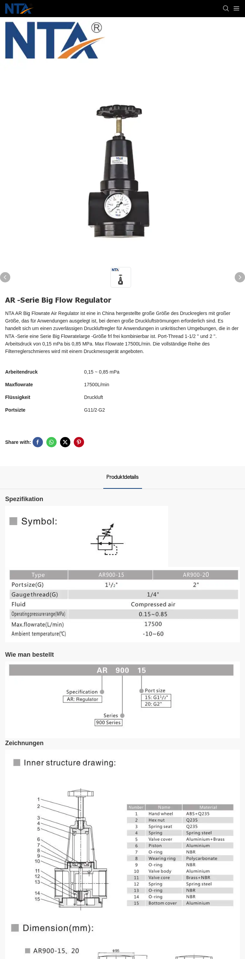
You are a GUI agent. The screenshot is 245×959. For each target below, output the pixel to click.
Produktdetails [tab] (123, 477)
